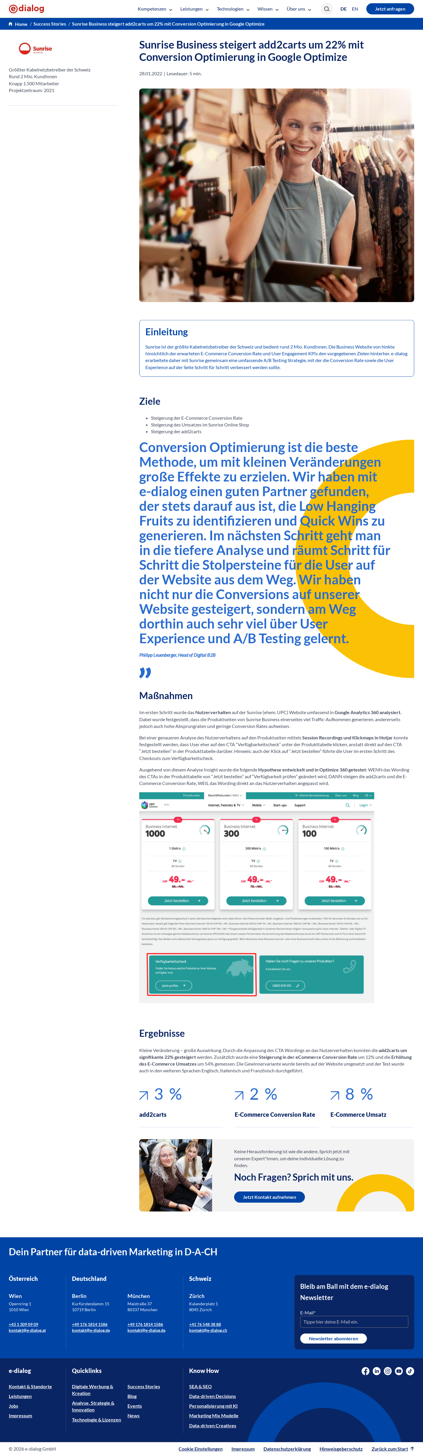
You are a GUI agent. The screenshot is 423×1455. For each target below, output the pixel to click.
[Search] (327, 9)
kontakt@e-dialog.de (91, 1330)
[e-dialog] (26, 9)
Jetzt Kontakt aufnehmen (269, 1197)
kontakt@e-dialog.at (27, 1330)
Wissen (268, 8)
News (133, 1415)
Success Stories (143, 1386)
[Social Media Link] (366, 1371)
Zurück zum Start (393, 1448)
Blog (132, 1396)
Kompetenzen (155, 8)
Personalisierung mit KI (213, 1406)
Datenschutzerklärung (287, 1448)
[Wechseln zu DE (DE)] (343, 8)
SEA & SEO (200, 1386)
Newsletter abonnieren (333, 1338)
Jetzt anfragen (390, 8)
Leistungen (194, 8)
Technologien (233, 8)
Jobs (13, 1406)
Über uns (299, 8)
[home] (18, 24)
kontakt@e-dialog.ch (208, 1330)
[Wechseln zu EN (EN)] (355, 9)
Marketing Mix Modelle (214, 1415)
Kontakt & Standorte (30, 1386)
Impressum (20, 1415)
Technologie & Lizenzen (96, 1419)
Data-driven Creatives (212, 1425)
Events (134, 1406)
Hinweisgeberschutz (341, 1448)
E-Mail (307, 1312)
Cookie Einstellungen (201, 1448)
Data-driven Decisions (212, 1396)
